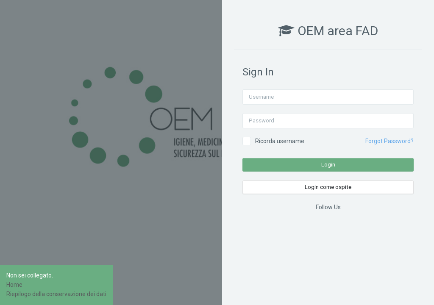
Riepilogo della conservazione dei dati (56, 294)
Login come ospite (328, 187)
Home (14, 284)
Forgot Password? (389, 141)
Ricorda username (279, 141)
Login (328, 164)
